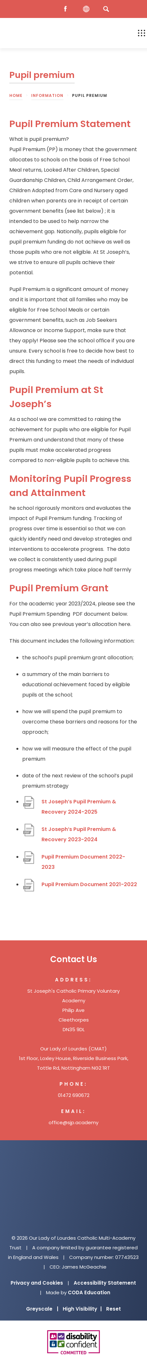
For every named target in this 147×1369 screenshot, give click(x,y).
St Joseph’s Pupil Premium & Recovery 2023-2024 (78, 834)
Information (47, 95)
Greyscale (42, 1308)
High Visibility (82, 1308)
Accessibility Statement (105, 1282)
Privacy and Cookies (37, 1282)
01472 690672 (73, 1095)
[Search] (106, 9)
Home (16, 95)
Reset (113, 1308)
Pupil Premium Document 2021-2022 (89, 884)
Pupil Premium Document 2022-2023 (83, 862)
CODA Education (89, 1292)
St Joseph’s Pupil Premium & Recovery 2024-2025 (78, 807)
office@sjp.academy (73, 1122)
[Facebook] (67, 9)
